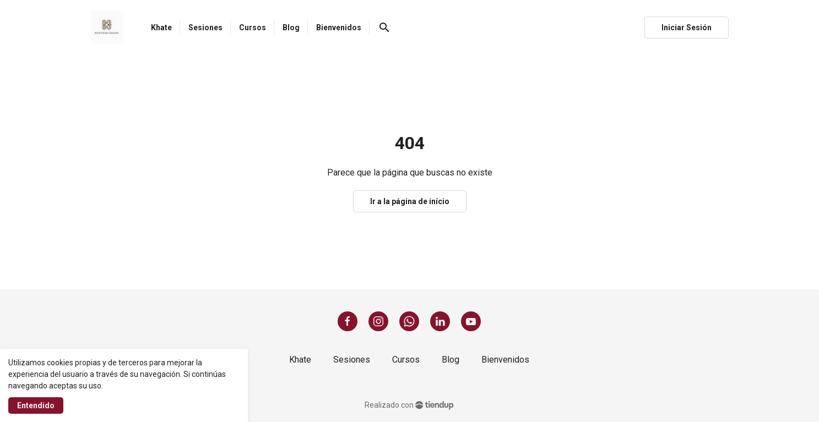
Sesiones (351, 359)
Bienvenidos (505, 359)
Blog (450, 359)
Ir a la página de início (409, 201)
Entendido (36, 405)
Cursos (406, 359)
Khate (300, 359)
